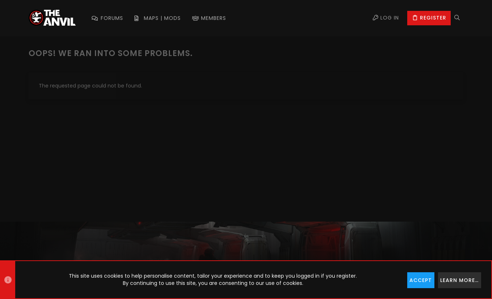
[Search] (457, 18)
